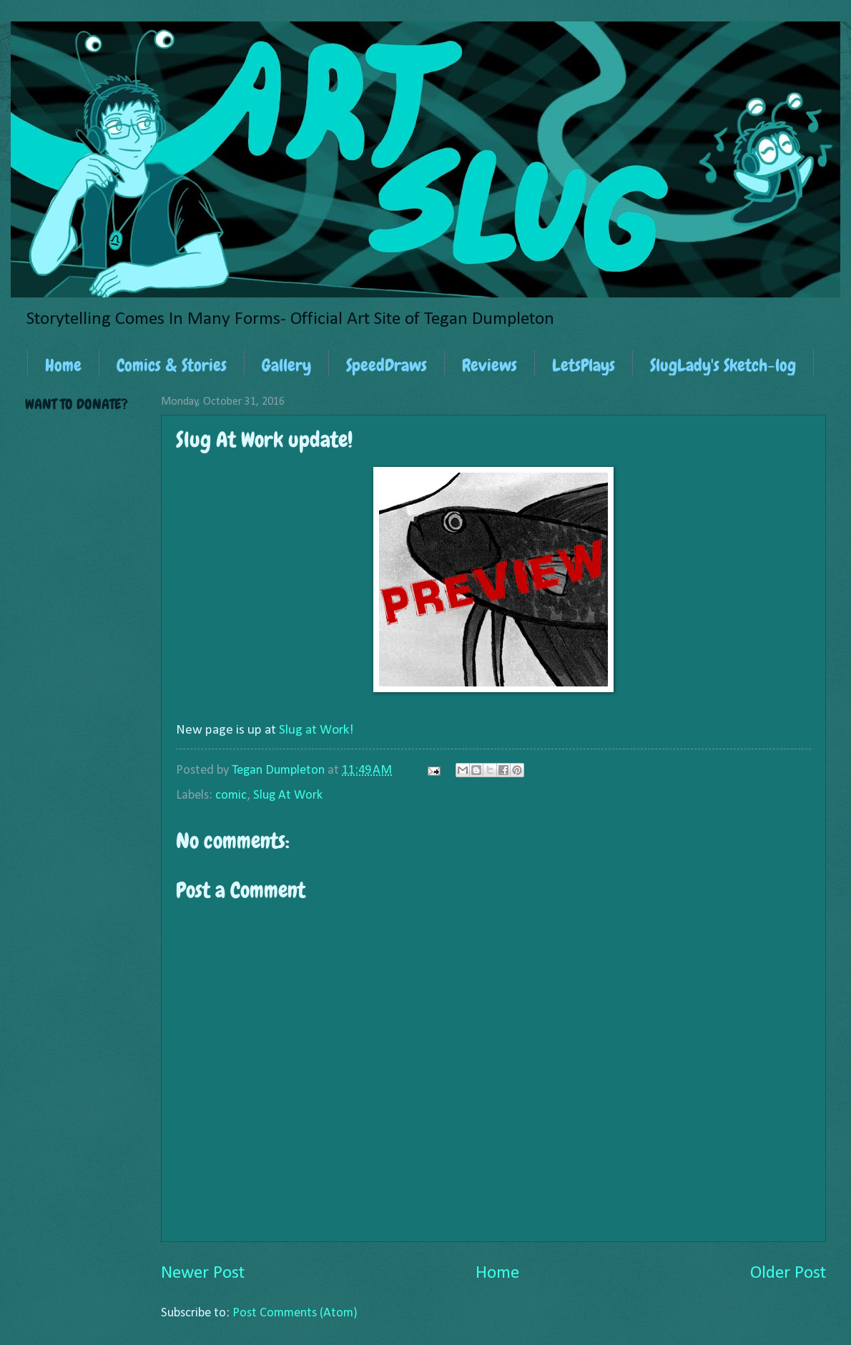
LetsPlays (583, 365)
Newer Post (203, 1273)
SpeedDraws (386, 365)
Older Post (788, 1273)
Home (63, 365)
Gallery (286, 365)
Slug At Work (288, 795)
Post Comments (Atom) (295, 1313)
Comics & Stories (172, 365)
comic (231, 795)
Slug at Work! (316, 730)
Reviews (489, 365)
